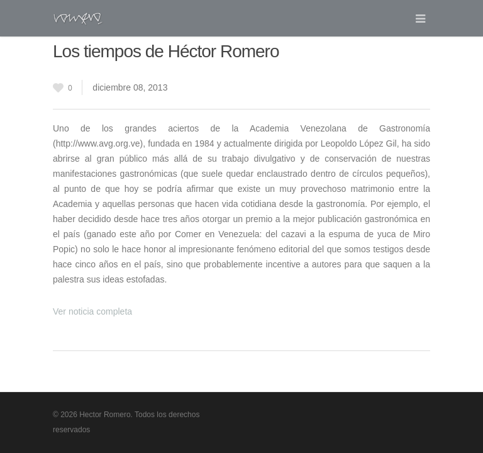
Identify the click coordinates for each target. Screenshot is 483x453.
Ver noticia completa (92, 311)
